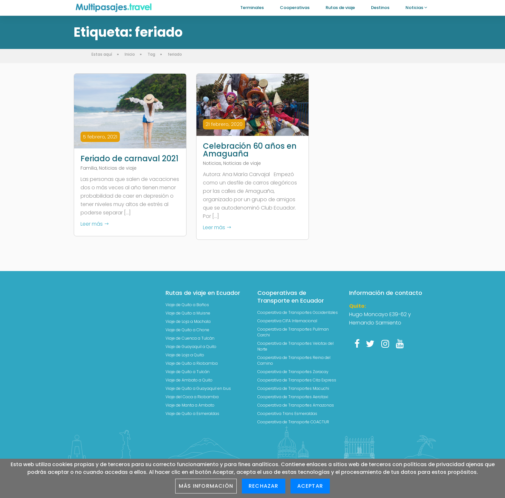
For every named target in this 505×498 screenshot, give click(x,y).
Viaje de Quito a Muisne (188, 312)
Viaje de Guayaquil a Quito (191, 345)
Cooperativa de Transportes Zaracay (293, 370)
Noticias (416, 8)
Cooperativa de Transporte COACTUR (293, 421)
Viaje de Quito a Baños (187, 303)
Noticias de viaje (118, 168)
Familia (89, 168)
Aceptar (310, 486)
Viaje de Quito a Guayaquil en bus (198, 387)
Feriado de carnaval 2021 (129, 159)
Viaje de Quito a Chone (187, 329)
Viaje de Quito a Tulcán (188, 370)
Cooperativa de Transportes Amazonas (295, 404)
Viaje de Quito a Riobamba (192, 362)
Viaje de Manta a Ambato (190, 404)
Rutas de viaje (340, 8)
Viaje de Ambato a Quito (189, 379)
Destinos (380, 8)
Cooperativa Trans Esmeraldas (287, 412)
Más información (206, 486)
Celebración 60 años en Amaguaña (250, 150)
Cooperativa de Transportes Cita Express (296, 379)
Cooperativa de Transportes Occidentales (297, 311)
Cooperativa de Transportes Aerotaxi (292, 396)
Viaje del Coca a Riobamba (192, 396)
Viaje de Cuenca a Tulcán (190, 337)
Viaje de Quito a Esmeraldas (192, 412)
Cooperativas (295, 8)
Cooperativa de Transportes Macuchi (293, 387)
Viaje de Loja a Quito (185, 354)
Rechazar (264, 486)
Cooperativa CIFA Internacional (287, 320)
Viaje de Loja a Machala (188, 320)
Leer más (95, 224)
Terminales (252, 8)
